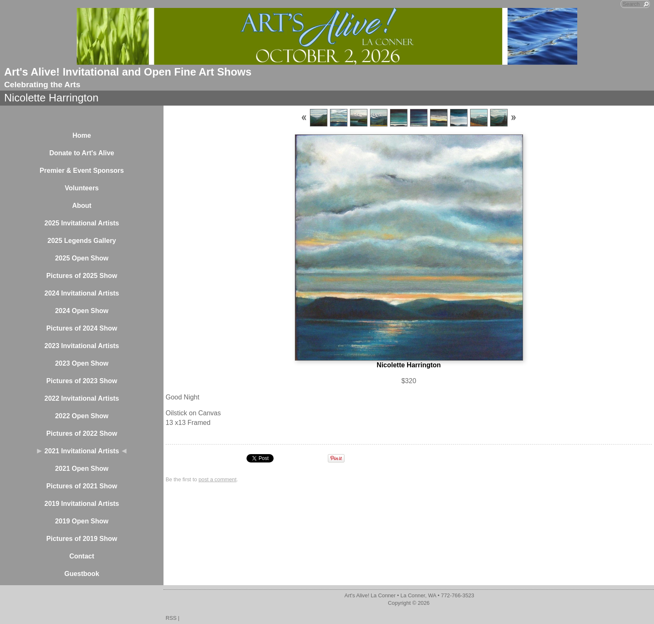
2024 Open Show (81, 310)
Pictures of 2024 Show (81, 328)
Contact (81, 556)
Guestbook (81, 573)
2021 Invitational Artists (81, 451)
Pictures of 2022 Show (81, 433)
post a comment (217, 479)
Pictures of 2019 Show (81, 538)
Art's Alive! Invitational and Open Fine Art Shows (128, 72)
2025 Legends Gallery (82, 240)
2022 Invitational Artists (81, 398)
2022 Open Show (81, 415)
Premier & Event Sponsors (82, 170)
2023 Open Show (81, 363)
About (81, 205)
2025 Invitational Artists (81, 223)
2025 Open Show (81, 258)
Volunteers (82, 188)
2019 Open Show (81, 521)
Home (82, 135)
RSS (171, 618)
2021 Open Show (81, 468)
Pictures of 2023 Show (81, 380)
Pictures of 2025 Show (81, 275)
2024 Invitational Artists (81, 293)
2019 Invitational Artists (81, 503)
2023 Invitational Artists (81, 345)
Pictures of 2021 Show (81, 486)
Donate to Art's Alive (81, 153)
